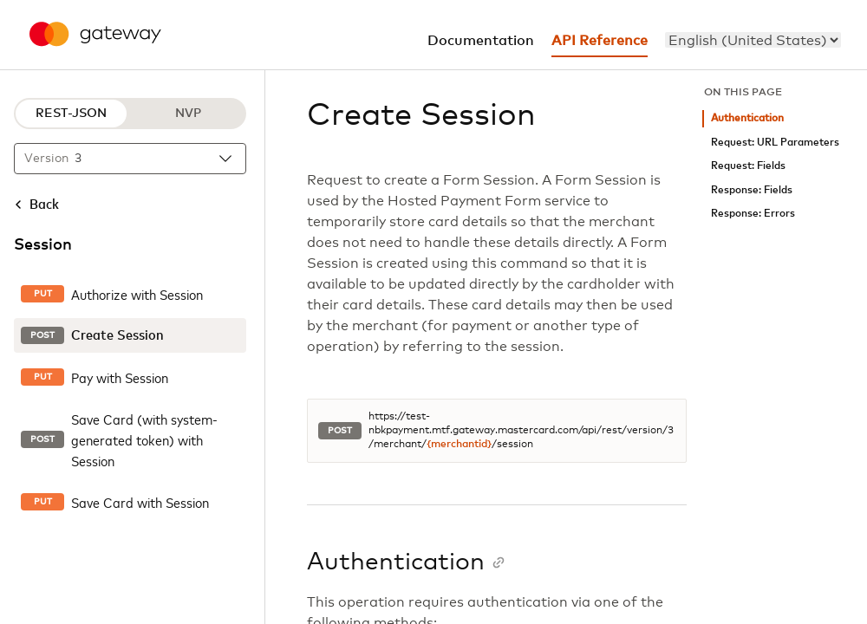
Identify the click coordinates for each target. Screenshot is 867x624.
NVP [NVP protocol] (188, 113)
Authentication (747, 118)
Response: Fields (751, 190)
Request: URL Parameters (775, 142)
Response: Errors (753, 213)
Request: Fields (748, 166)
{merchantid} (459, 444)
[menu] (753, 40)
